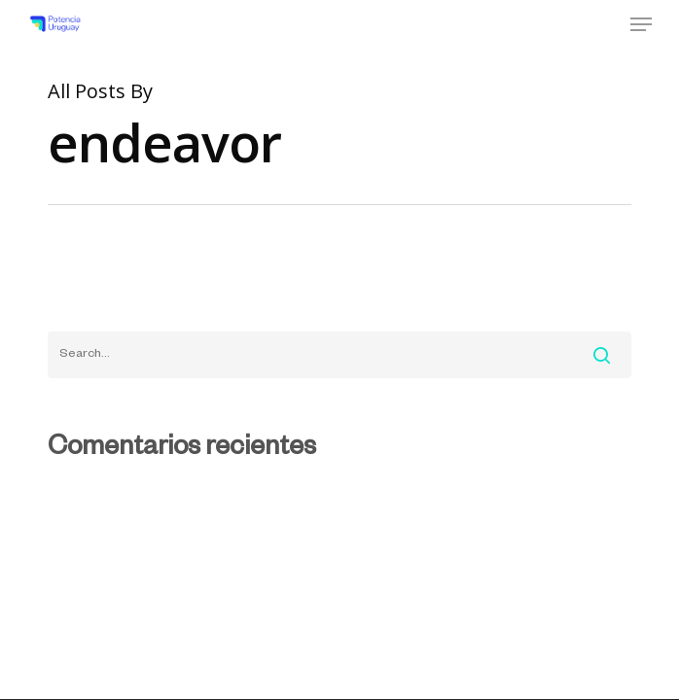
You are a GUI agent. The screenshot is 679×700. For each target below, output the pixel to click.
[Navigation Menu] (641, 24)
